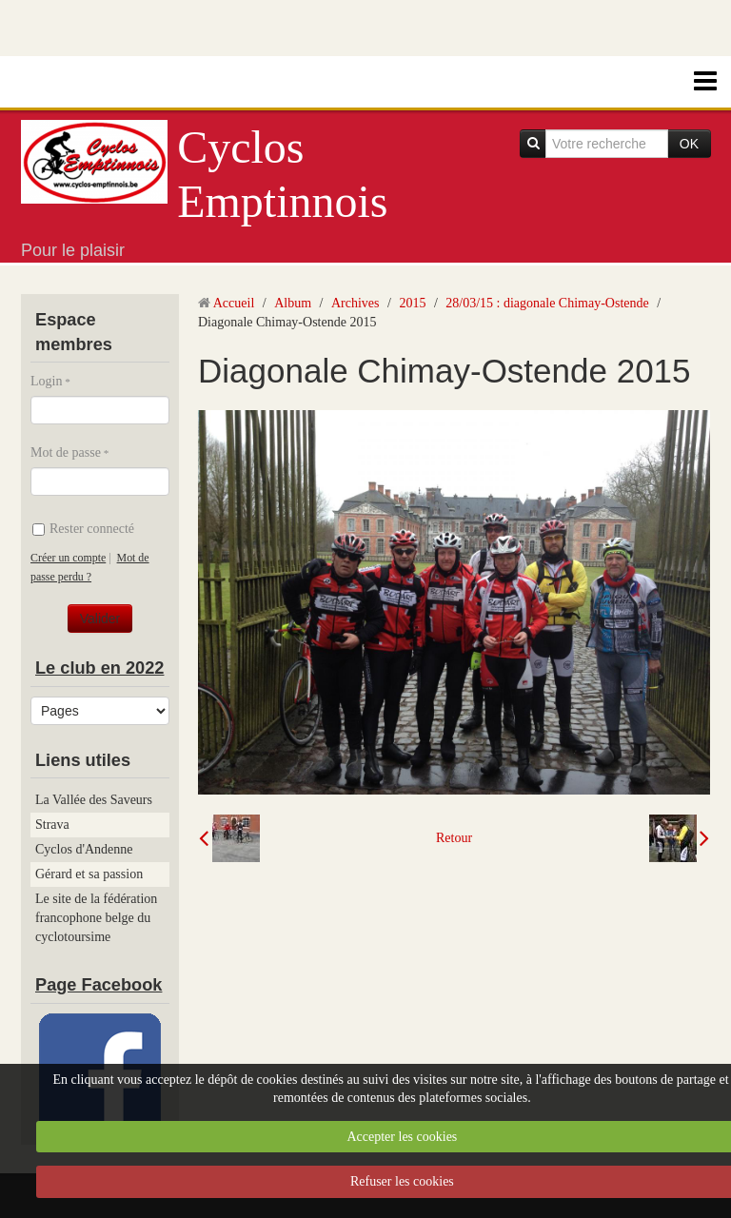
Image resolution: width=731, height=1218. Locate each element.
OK (689, 143)
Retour (454, 838)
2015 (412, 303)
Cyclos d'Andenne (83, 849)
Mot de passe (65, 452)
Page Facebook (98, 984)
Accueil (234, 303)
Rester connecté (83, 528)
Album (292, 303)
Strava (52, 824)
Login (46, 381)
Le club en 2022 (99, 668)
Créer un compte (68, 557)
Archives (355, 303)
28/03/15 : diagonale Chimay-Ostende (546, 303)
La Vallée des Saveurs (93, 800)
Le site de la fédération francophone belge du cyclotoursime (96, 918)
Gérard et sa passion (89, 874)
